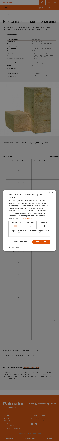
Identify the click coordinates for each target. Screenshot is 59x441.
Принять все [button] (41, 242)
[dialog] (29, 220)
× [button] (53, 192)
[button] (15, 247)
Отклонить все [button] (20, 242)
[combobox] (50, 192)
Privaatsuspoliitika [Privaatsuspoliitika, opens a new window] (26, 218)
